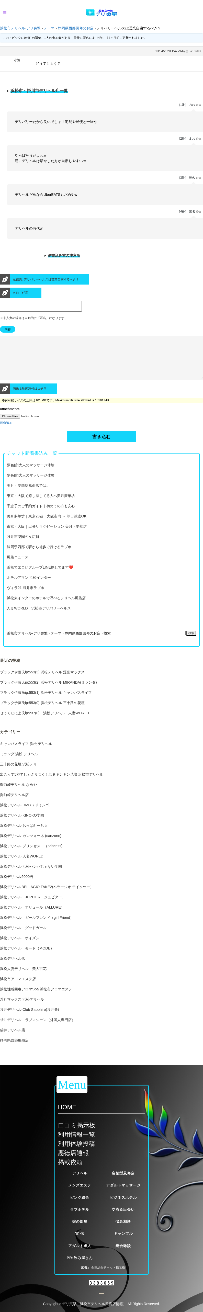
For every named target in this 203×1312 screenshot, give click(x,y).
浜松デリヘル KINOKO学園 (22, 824)
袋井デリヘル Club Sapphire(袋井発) (29, 1019)
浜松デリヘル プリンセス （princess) (31, 855)
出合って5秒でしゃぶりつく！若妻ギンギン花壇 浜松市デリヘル (51, 784)
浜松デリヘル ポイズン (19, 947)
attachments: (10, 418)
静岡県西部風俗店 (14, 1049)
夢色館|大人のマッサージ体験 (30, 474)
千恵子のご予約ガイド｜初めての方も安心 (41, 515)
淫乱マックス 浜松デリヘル (22, 1008)
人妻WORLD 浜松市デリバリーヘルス (39, 617)
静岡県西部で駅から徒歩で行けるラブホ (39, 556)
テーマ (49, 28)
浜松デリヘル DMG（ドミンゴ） (26, 814)
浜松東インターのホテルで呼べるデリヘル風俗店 (46, 607)
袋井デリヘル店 (12, 1039)
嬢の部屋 (79, 1221)
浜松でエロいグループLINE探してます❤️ (40, 576)
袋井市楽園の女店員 (23, 546)
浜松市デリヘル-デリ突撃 (20, 28)
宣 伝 (79, 1233)
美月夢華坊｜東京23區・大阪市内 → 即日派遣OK (46, 525)
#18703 (195, 51)
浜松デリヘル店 (12, 968)
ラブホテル (79, 1209)
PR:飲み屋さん (80, 1258)
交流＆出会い (123, 1209)
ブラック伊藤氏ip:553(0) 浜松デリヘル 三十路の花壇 (42, 712)
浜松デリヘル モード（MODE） (27, 957)
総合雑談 (123, 1246)
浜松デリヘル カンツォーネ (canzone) (30, 845)
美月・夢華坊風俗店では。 (28, 495)
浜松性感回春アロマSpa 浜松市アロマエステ (36, 998)
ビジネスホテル (123, 1197)
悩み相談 (123, 1221)
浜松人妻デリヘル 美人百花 (23, 978)
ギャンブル (123, 1233)
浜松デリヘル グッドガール (23, 937)
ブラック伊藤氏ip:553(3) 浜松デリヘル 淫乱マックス (42, 681)
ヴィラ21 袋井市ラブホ (25, 597)
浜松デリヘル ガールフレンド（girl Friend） (37, 927)
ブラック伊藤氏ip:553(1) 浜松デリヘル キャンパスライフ (46, 702)
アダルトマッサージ (123, 1185)
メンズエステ (79, 1185)
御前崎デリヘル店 (14, 804)
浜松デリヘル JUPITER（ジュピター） (32, 906)
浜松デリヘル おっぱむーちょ (24, 835)
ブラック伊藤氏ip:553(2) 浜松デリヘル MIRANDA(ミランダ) (48, 691)
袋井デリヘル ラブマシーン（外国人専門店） (37, 1029)
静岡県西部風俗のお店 (76, 28)
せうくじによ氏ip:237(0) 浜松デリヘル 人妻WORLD (44, 722)
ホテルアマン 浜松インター (29, 587)
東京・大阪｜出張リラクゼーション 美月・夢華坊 (47, 536)
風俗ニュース (17, 566)
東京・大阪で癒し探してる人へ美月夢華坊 (41, 505)
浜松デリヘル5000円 (16, 886)
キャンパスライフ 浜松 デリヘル (26, 753)
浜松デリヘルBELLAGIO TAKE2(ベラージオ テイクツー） (47, 896)
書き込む (101, 445)
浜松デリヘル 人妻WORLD (21, 865)
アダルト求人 (79, 1246)
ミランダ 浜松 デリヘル (19, 763)
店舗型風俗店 (123, 1173)
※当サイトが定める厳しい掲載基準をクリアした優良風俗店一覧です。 (101, 92)
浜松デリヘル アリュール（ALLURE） (32, 916)
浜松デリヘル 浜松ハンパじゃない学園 (31, 876)
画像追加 (6, 432)
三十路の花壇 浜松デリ (18, 773)
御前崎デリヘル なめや (18, 794)
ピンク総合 (79, 1197)
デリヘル (79, 1173)
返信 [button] (185, 51)
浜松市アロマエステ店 (18, 988)
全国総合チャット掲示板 (108, 1267)
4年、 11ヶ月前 (108, 38)
